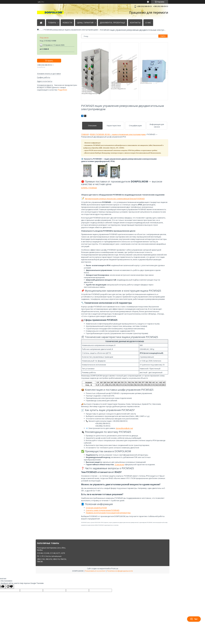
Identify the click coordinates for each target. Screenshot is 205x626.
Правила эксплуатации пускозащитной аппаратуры (108, 512)
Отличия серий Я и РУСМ (96, 508)
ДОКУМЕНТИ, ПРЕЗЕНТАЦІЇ (112, 22)
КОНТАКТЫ (135, 22)
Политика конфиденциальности (120, 571)
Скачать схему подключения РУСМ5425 (102, 510)
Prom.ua (114, 568)
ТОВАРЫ (52, 22)
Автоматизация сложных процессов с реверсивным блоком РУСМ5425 (115, 198)
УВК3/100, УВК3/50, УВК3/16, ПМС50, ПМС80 (51, 560)
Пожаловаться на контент (95, 571)
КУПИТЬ (84, 188)
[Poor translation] (9, 586)
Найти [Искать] (162, 36)
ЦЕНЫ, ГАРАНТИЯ (85, 22)
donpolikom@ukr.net (124, 428)
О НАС (148, 22)
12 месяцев (119, 464)
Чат (194, 619)
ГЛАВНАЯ (85, 134)
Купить (50, 61)
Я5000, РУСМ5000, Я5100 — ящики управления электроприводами (118, 134)
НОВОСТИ (67, 22)
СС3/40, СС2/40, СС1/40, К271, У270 (51, 553)
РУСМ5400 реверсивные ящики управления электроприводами (71, 30)
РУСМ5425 (92, 188)
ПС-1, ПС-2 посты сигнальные (49, 556)
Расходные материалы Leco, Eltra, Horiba (51, 549)
